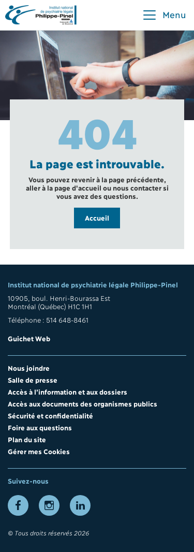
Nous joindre (29, 368)
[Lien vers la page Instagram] (49, 505)
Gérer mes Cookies (39, 451)
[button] (164, 15)
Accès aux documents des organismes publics (82, 403)
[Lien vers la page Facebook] (18, 505)
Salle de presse (32, 379)
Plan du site (27, 439)
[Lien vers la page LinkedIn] (80, 505)
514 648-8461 (67, 319)
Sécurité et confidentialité (50, 415)
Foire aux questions (40, 427)
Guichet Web (29, 338)
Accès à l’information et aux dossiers (67, 391)
